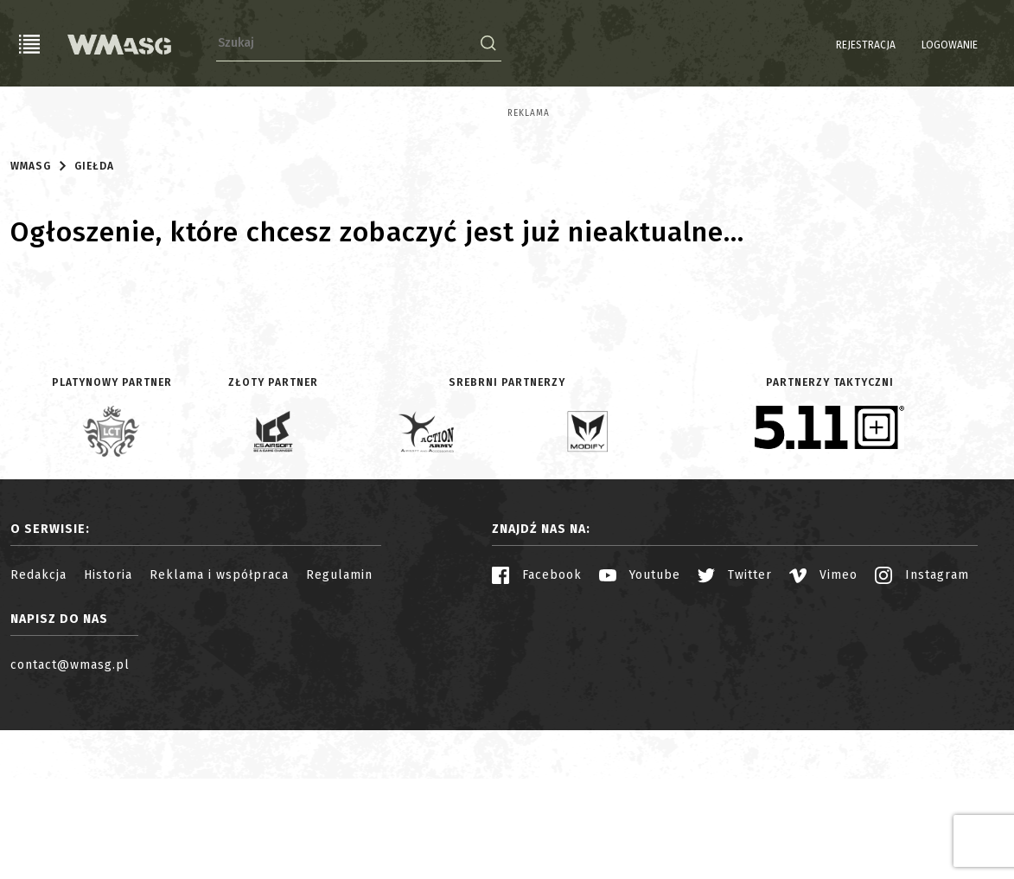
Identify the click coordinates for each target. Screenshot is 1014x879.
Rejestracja (821, 45)
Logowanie (905, 45)
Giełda (94, 314)
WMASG (30, 314)
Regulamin (339, 723)
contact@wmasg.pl (70, 813)
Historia (108, 723)
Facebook (537, 723)
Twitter (735, 723)
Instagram (922, 723)
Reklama (31, 113)
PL (970, 45)
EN (992, 45)
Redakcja (38, 723)
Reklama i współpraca (219, 723)
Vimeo (823, 723)
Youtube (639, 723)
